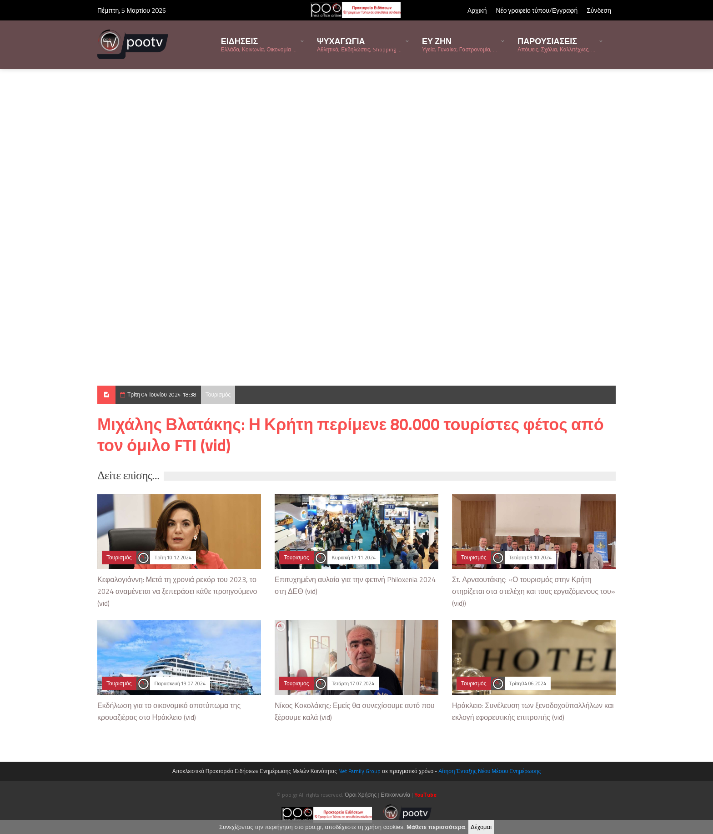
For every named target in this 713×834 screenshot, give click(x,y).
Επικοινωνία (395, 794)
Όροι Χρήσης (361, 794)
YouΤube (425, 794)
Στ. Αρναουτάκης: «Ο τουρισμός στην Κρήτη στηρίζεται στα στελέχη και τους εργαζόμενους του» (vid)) (533, 591)
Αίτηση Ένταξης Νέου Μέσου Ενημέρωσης (489, 771)
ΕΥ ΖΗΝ (459, 44)
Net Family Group (359, 771)
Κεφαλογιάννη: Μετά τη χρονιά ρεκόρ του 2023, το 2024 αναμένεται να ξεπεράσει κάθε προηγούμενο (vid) (177, 591)
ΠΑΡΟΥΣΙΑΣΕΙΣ (556, 44)
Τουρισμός (218, 394)
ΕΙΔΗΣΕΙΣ (258, 44)
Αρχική (477, 10)
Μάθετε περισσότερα (436, 827)
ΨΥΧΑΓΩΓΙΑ (359, 44)
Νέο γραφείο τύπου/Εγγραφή (536, 10)
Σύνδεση (599, 10)
